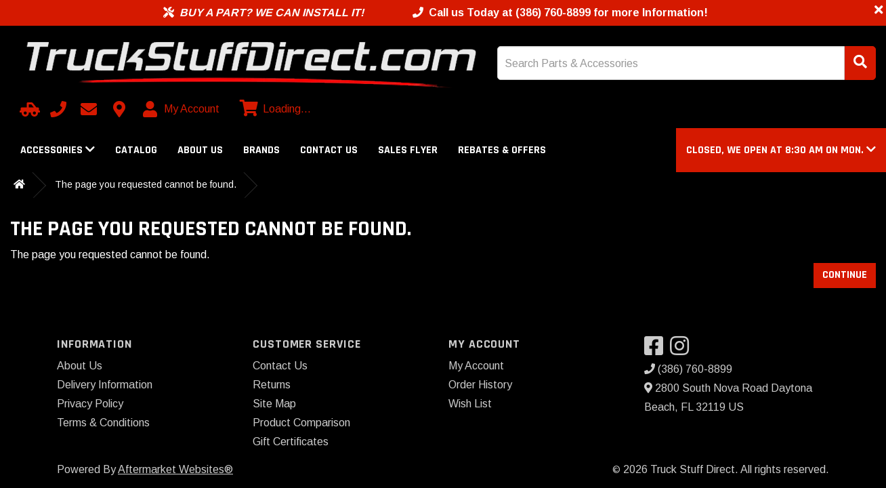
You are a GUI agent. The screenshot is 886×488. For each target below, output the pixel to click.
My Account (476, 365)
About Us (200, 150)
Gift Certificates (291, 441)
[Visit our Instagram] (683, 350)
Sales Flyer (408, 150)
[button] (781, 150)
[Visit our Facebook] (657, 350)
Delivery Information (104, 384)
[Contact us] (119, 109)
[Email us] (89, 109)
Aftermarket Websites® (175, 469)
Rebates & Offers (502, 150)
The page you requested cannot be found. (145, 184)
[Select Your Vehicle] (28, 109)
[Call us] (58, 109)
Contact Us (329, 150)
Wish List (470, 403)
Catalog (136, 150)
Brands (261, 150)
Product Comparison (301, 422)
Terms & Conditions (103, 422)
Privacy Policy (90, 403)
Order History (480, 384)
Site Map (274, 403)
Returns (272, 384)
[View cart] (273, 109)
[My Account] (182, 109)
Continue (844, 275)
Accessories (57, 150)
